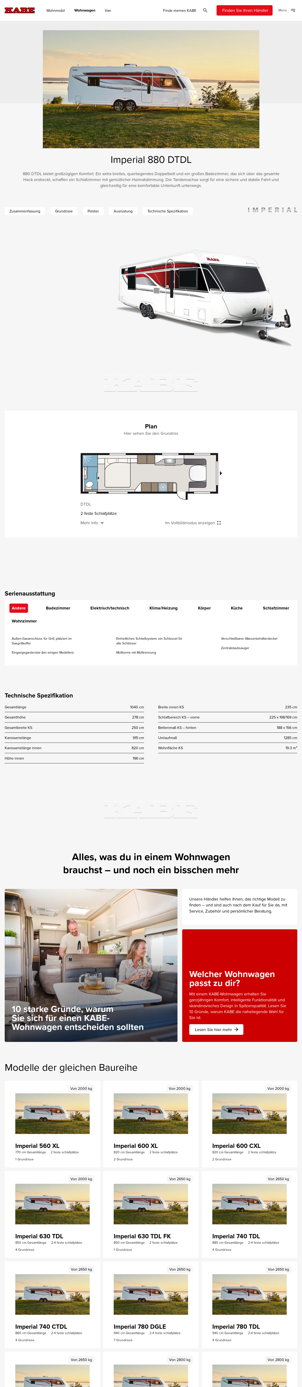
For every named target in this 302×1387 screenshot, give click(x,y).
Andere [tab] (19, 608)
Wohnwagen (84, 10)
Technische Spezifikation (167, 211)
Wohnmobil (55, 10)
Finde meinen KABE (179, 10)
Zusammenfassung (24, 211)
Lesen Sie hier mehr (217, 1029)
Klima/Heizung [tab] (163, 608)
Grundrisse (64, 211)
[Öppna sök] (205, 10)
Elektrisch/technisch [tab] (109, 608)
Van (108, 10)
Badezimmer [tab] (58, 608)
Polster (93, 211)
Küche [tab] (237, 608)
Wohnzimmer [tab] (24, 621)
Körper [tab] (204, 608)
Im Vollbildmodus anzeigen (190, 523)
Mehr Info (89, 523)
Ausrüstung (123, 211)
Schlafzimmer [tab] (276, 608)
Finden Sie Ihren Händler (245, 10)
